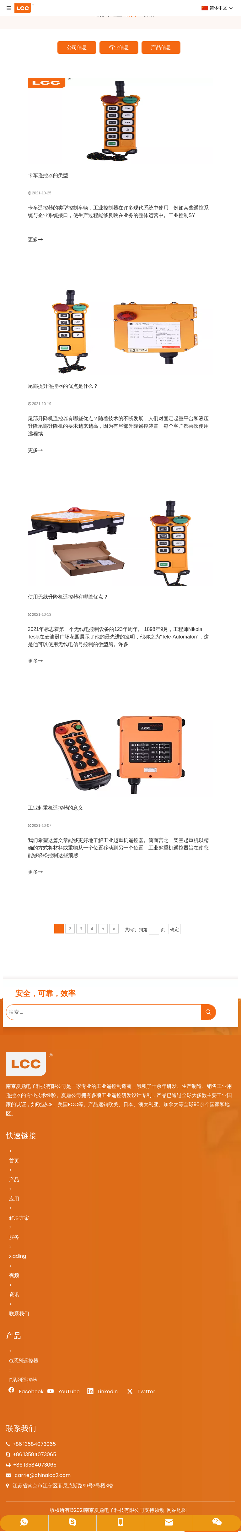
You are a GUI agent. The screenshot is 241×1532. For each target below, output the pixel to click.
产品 (14, 1180)
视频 (14, 1276)
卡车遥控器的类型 (48, 175)
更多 (35, 239)
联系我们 (19, 1314)
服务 (14, 1238)
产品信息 (161, 47)
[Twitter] (144, 1393)
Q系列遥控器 (23, 1361)
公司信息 (77, 47)
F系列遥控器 (23, 1380)
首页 (14, 1161)
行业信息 (119, 47)
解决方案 (19, 1219)
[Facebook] (25, 1393)
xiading (17, 1257)
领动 (159, 1511)
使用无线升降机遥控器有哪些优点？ (68, 597)
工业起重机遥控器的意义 (55, 808)
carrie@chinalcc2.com (42, 1476)
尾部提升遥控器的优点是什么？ (63, 386)
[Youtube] (64, 1393)
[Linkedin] (104, 1393)
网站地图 (177, 1511)
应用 (14, 1199)
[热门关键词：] (208, 1013)
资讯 (14, 1295)
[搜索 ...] (103, 1013)
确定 (174, 930)
